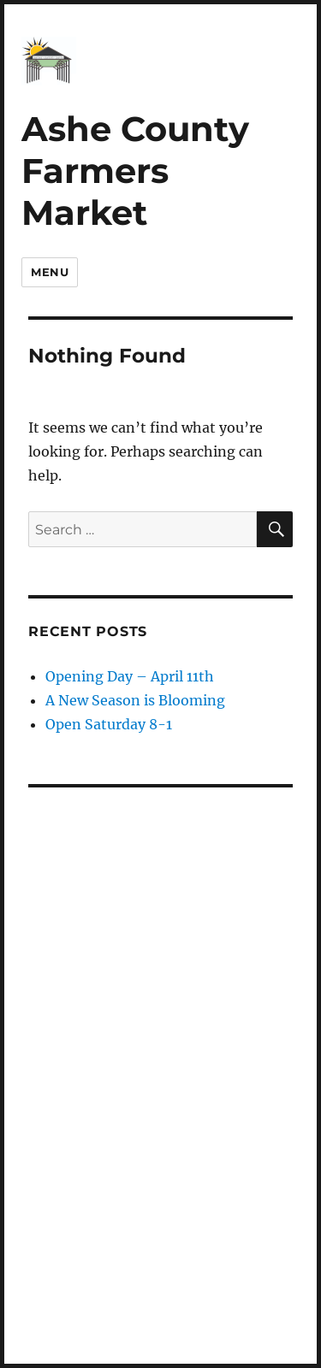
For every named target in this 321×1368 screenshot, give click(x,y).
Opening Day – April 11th (129, 676)
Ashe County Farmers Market (135, 170)
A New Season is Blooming (135, 700)
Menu (49, 272)
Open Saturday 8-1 (108, 724)
